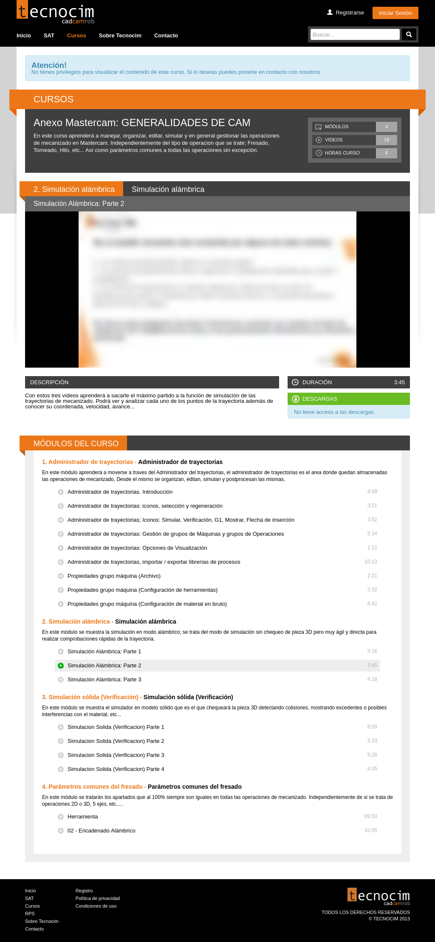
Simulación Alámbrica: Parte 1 (222, 651)
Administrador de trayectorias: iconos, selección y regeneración (222, 506)
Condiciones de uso (96, 905)
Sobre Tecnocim (120, 35)
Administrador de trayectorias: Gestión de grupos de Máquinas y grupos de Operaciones (222, 534)
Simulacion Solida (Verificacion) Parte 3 (222, 755)
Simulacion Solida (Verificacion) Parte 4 (222, 769)
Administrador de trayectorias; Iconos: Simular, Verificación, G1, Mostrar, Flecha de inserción (222, 520)
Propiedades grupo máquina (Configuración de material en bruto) (222, 604)
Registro (84, 890)
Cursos (76, 35)
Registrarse (350, 12)
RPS (30, 913)
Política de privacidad (98, 898)
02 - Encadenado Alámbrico (222, 830)
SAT (49, 35)
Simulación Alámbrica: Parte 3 (222, 679)
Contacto (166, 35)
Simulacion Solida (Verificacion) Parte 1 (222, 727)
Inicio (24, 35)
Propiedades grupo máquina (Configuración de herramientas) (222, 590)
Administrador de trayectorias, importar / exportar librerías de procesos (222, 562)
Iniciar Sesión (395, 13)
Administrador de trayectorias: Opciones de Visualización (222, 548)
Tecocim (55, 11)
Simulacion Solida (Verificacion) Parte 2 (222, 741)
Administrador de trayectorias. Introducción (222, 492)
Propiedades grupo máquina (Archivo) (222, 576)
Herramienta (222, 816)
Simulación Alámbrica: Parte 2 (222, 665)
